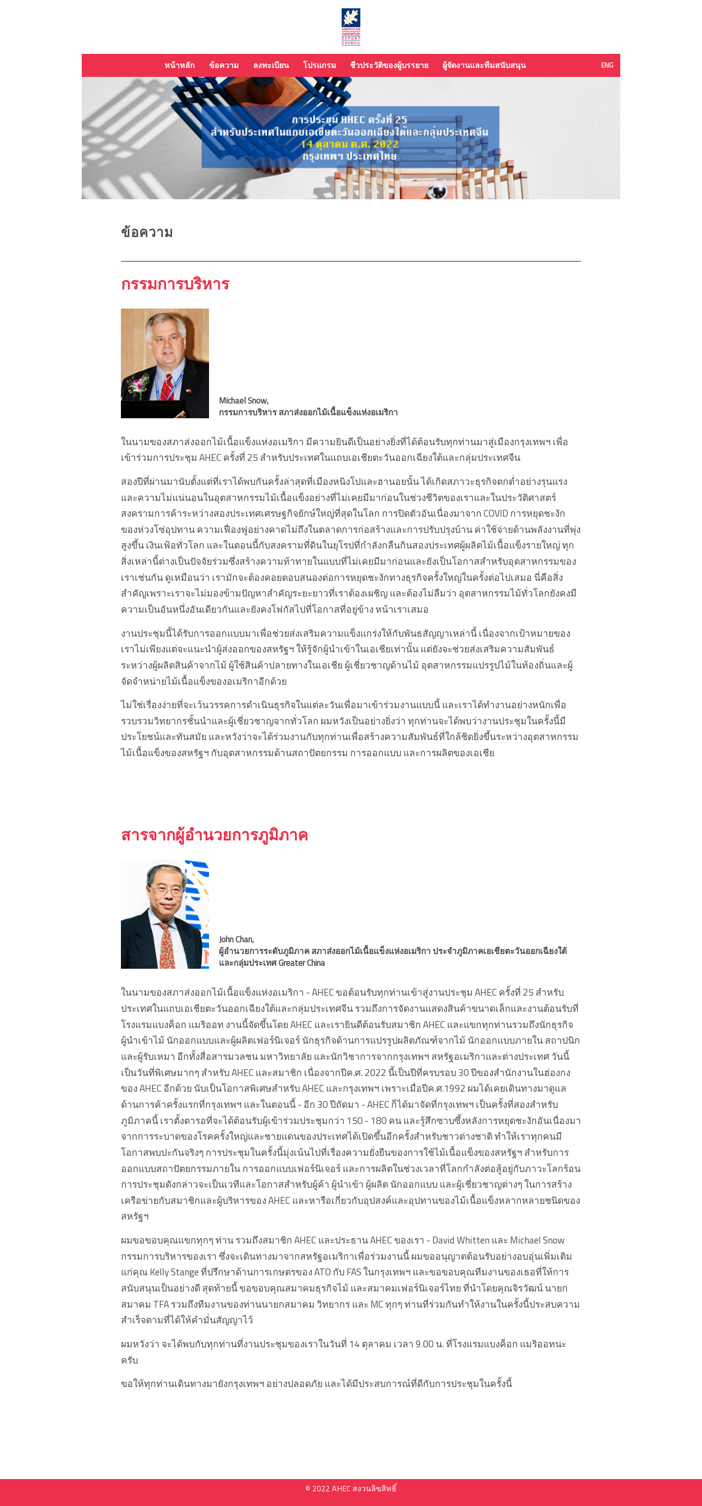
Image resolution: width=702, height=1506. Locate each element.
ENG (607, 65)
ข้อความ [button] (224, 65)
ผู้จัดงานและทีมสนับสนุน (484, 65)
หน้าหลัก (179, 65)
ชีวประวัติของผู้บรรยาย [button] (389, 65)
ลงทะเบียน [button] (271, 65)
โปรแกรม (319, 65)
